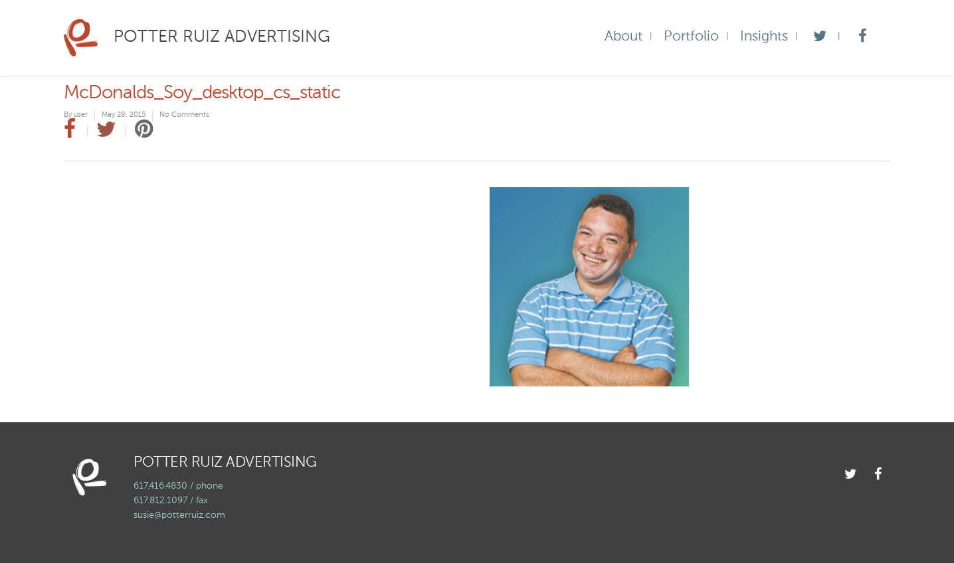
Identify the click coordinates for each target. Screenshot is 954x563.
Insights (764, 37)
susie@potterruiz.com (179, 515)
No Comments (184, 115)
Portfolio (691, 37)
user (81, 115)
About (623, 37)
